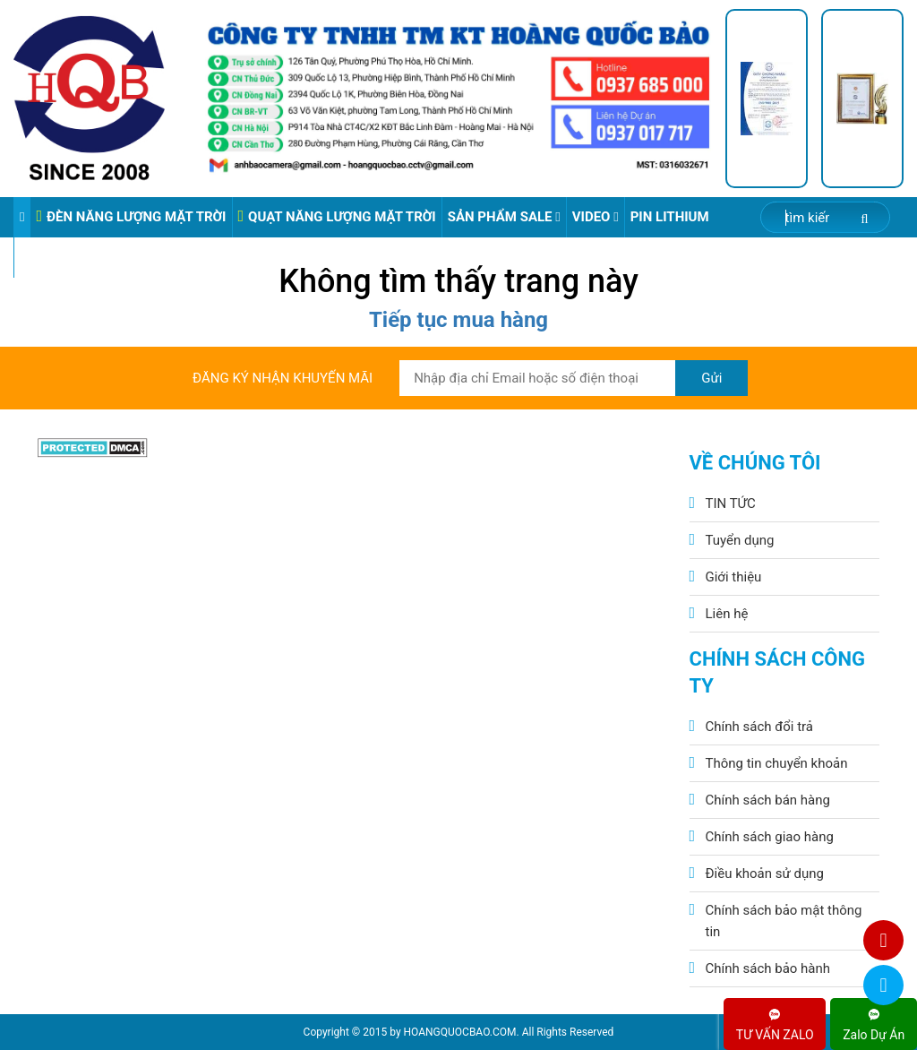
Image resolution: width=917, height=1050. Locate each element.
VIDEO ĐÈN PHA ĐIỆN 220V (103, 257)
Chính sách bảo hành (768, 968)
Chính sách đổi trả (759, 727)
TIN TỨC (731, 503)
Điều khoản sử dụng (765, 873)
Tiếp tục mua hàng (458, 319)
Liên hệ (727, 614)
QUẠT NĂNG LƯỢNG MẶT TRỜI (337, 216)
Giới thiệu (734, 577)
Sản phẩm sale (504, 217)
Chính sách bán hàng (768, 800)
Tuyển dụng (740, 540)
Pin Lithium (669, 217)
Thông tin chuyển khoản (777, 763)
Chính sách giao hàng (770, 837)
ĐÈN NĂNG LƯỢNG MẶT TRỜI (131, 216)
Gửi (711, 378)
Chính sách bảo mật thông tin (784, 921)
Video (595, 217)
